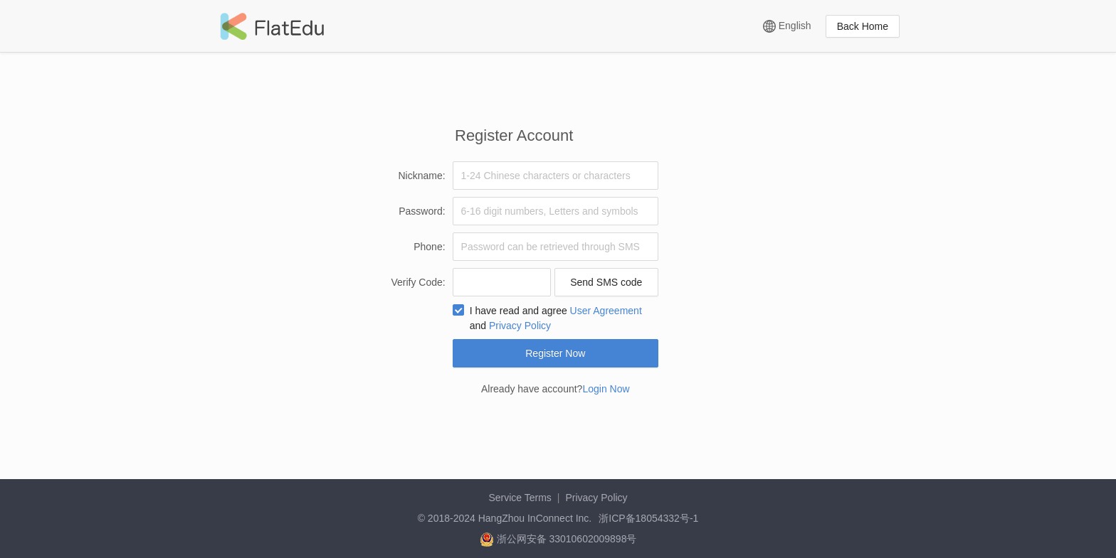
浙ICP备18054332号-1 (648, 518)
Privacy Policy (520, 325)
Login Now (605, 389)
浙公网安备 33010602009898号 (558, 538)
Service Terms (519, 497)
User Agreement (606, 310)
